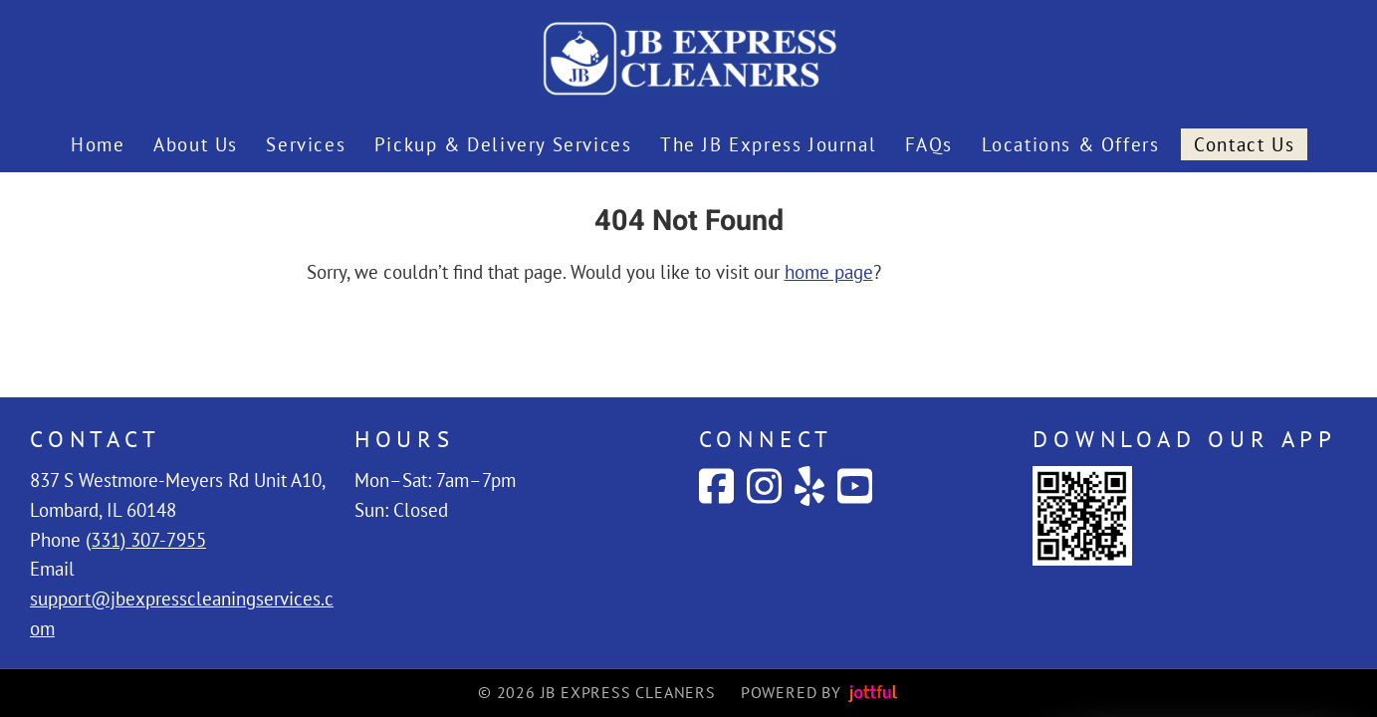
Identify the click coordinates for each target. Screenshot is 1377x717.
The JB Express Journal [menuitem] (768, 144)
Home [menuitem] (97, 144)
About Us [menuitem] (195, 144)
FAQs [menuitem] (929, 144)
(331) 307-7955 (146, 540)
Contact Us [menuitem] (1244, 144)
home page (829, 272)
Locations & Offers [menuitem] (1071, 144)
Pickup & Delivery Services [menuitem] (503, 144)
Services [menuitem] (305, 144)
